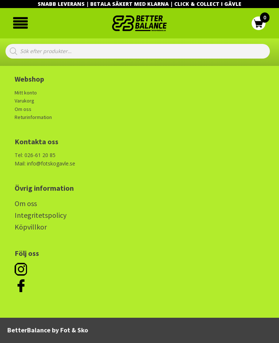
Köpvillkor (31, 226)
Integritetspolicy (40, 215)
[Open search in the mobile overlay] (137, 51)
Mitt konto (26, 92)
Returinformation (33, 117)
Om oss (23, 109)
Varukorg (24, 100)
